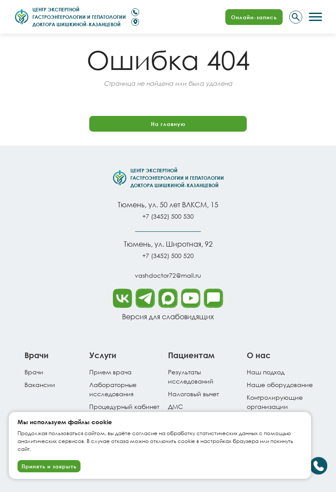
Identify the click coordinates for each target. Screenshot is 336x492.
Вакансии (39, 384)
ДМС (175, 406)
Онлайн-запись (254, 17)
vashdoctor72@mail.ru (168, 275)
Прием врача (110, 372)
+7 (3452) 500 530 (168, 216)
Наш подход (265, 372)
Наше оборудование (280, 384)
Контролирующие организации (275, 402)
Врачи (33, 372)
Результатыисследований (191, 376)
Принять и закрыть (49, 466)
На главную (168, 123)
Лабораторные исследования (112, 389)
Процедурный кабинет (124, 406)
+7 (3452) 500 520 (168, 255)
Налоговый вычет (193, 394)
